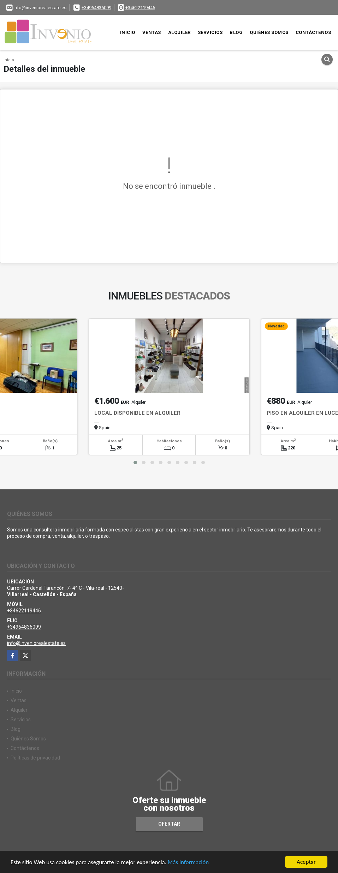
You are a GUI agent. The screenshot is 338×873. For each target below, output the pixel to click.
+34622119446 (140, 7)
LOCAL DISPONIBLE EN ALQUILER (137, 413)
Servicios (210, 32)
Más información (188, 862)
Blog (236, 32)
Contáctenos (313, 32)
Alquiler (179, 32)
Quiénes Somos (269, 32)
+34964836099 (96, 7)
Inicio (127, 32)
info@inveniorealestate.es (36, 643)
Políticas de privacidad (35, 758)
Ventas (151, 32)
